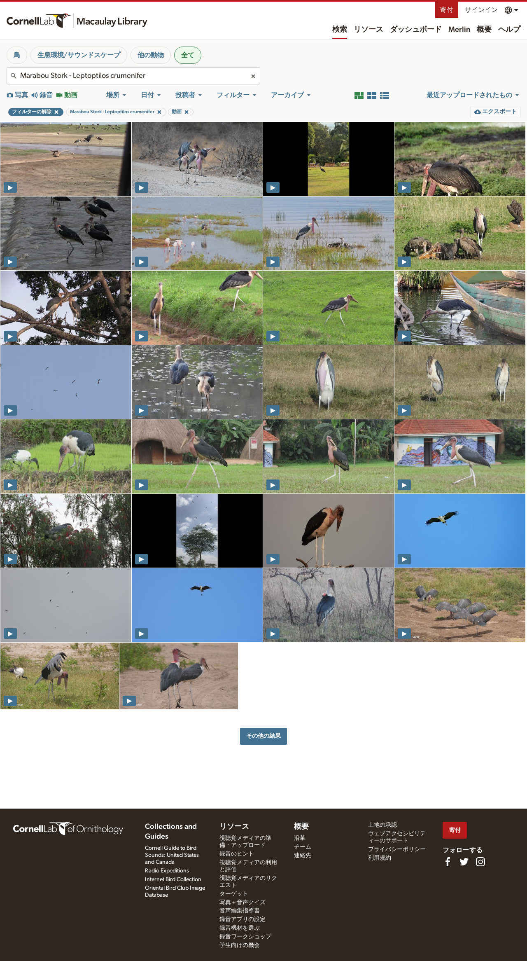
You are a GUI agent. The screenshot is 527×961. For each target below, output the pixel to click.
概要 (484, 29)
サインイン (481, 10)
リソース (368, 29)
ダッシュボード (416, 29)
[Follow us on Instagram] (480, 862)
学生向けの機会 (239, 945)
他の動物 (151, 55)
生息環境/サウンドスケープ (78, 55)
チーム (302, 847)
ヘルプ (509, 29)
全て (187, 55)
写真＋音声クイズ (242, 902)
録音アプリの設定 (242, 919)
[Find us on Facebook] (447, 862)
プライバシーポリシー (397, 849)
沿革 (299, 838)
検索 (339, 29)
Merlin (459, 29)
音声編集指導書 (239, 911)
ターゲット (233, 894)
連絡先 (302, 855)
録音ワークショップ (245, 937)
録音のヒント (236, 854)
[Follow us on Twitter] (464, 862)
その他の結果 (263, 736)
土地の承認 (382, 825)
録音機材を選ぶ (239, 928)
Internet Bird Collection (173, 879)
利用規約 (379, 858)
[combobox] (133, 76)
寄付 (446, 10)
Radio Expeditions (167, 871)
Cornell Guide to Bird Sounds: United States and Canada (172, 855)
